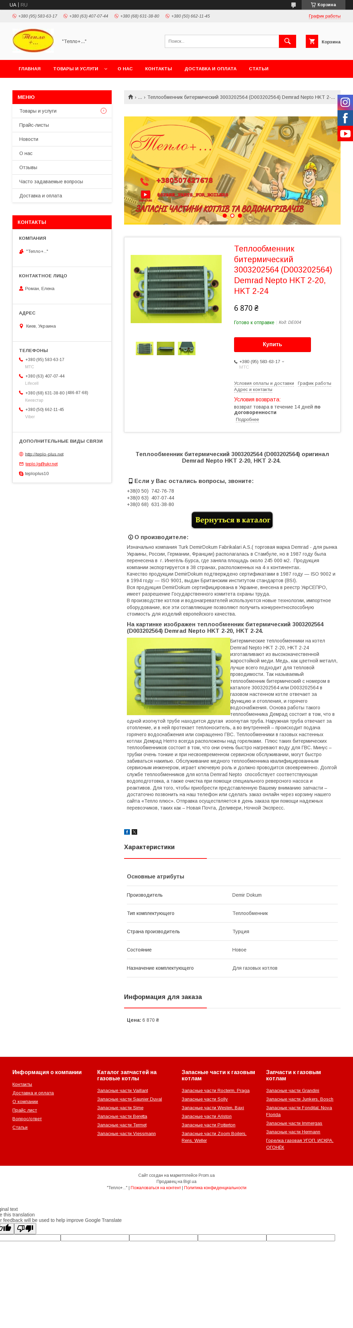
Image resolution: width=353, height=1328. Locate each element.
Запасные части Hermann (293, 1131)
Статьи (259, 68)
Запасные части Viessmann (126, 1133)
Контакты (158, 68)
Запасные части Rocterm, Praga (216, 1090)
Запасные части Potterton (208, 1125)
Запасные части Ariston (207, 1116)
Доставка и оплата (210, 68)
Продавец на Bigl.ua (176, 1181)
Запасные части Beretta (122, 1116)
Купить (272, 344)
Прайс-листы (34, 125)
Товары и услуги (75, 68)
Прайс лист (24, 1110)
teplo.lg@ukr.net (42, 463)
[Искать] (287, 41)
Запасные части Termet (122, 1125)
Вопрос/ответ (27, 1118)
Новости (28, 139)
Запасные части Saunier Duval (129, 1099)
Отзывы (28, 167)
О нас (125, 68)
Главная (30, 68)
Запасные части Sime (120, 1107)
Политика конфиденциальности (215, 1187)
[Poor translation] (25, 1228)
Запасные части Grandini (292, 1090)
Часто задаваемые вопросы (51, 181)
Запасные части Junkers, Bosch (299, 1099)
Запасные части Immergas (294, 1123)
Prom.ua (207, 1175)
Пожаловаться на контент (156, 1187)
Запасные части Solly (205, 1099)
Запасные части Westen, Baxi (213, 1107)
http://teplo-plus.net (44, 453)
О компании (25, 1101)
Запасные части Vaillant (122, 1090)
